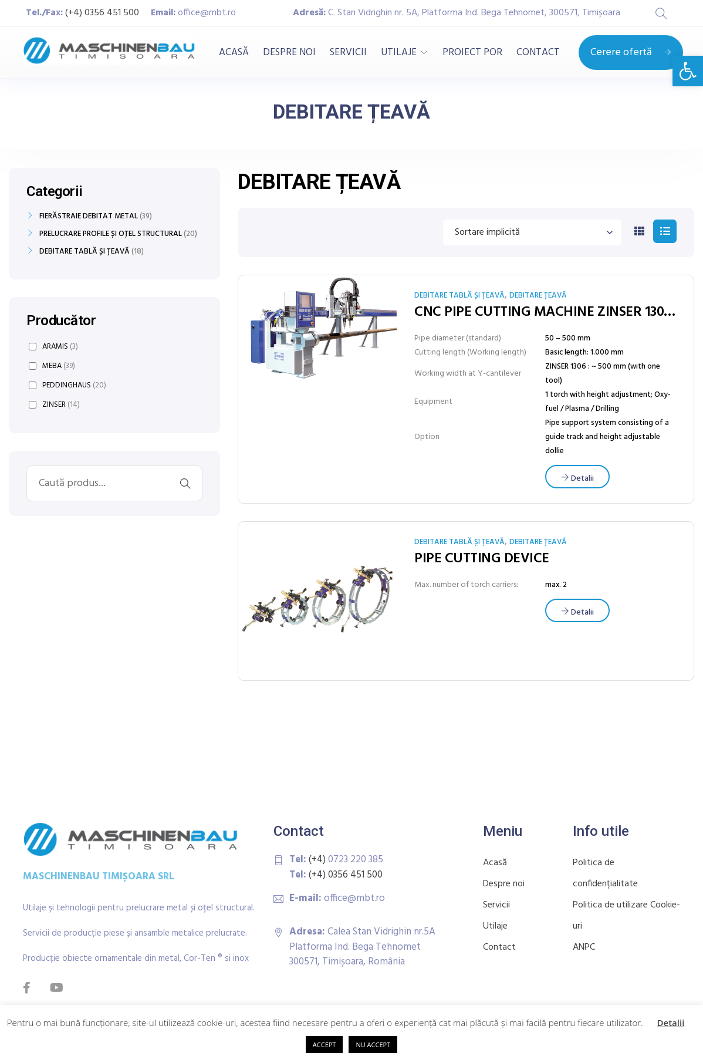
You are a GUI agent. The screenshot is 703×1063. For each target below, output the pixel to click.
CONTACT (538, 52)
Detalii (671, 1022)
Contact (499, 947)
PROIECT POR (472, 52)
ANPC (584, 947)
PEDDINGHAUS (67, 385)
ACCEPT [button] (324, 1044)
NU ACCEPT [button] (373, 1044)
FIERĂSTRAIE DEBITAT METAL (88, 216)
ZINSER (54, 404)
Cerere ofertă (630, 52)
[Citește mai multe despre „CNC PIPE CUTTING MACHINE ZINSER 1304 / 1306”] (577, 476)
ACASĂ (234, 52)
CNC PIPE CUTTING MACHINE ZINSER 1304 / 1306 (545, 312)
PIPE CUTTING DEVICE (481, 559)
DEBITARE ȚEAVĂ (538, 295)
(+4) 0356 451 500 (102, 13)
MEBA (52, 366)
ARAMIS (53, 346)
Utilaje (495, 926)
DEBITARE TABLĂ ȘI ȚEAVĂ (459, 295)
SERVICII (348, 52)
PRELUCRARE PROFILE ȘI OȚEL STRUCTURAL (110, 234)
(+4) (318, 860)
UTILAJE (399, 52)
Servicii (496, 905)
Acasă (495, 862)
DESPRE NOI (289, 52)
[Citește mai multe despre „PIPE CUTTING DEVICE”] (577, 610)
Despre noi (504, 884)
